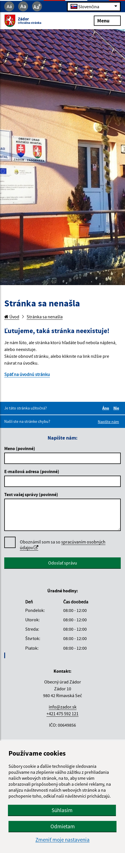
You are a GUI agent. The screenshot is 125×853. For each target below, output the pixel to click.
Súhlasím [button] (62, 810)
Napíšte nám (108, 421)
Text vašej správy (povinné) (31, 494)
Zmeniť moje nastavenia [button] (62, 839)
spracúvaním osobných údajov (62, 544)
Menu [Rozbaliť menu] (107, 20)
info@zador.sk (63, 707)
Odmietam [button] (62, 826)
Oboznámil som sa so (62, 545)
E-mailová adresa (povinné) (31, 471)
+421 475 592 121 (62, 713)
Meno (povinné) (19, 448)
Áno (106, 408)
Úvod (11, 316)
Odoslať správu (62, 563)
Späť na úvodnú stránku (27, 374)
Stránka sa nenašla (45, 316)
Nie (117, 408)
